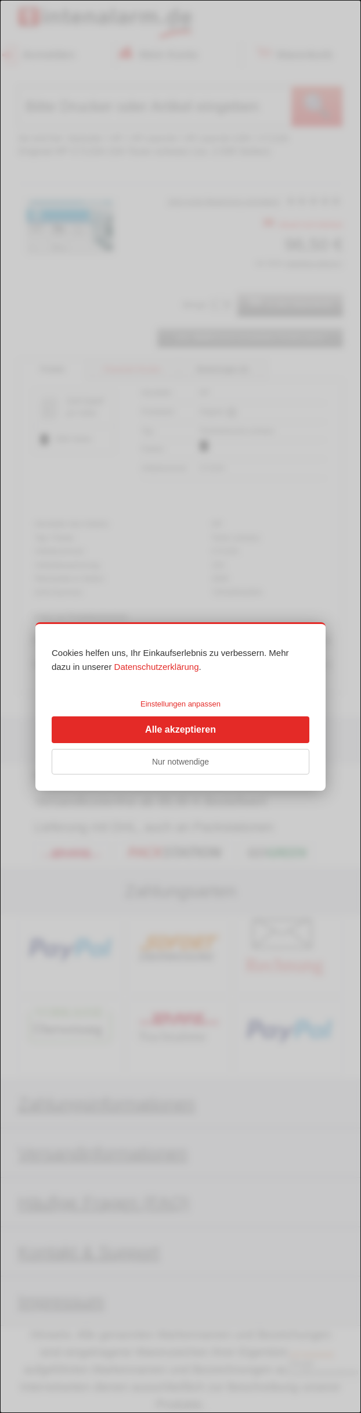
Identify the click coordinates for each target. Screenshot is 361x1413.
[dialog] (180, 706)
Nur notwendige (180, 761)
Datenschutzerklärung (156, 667)
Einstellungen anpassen (180, 704)
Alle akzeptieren (180, 729)
